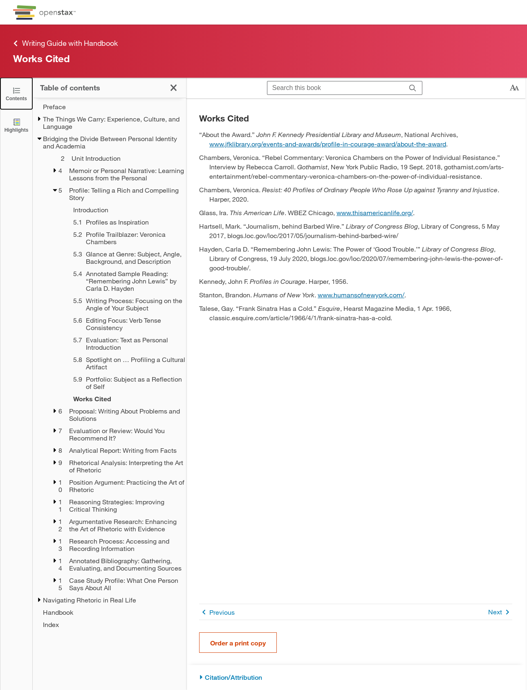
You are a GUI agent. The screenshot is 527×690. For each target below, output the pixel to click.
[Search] (413, 87)
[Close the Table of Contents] (16, 93)
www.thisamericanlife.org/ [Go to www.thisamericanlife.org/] (374, 212)
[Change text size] (514, 88)
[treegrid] (109, 365)
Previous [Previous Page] (217, 612)
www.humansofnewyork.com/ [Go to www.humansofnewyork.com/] (361, 295)
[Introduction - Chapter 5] (119, 210)
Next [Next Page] (500, 612)
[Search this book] (335, 87)
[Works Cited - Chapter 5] (119, 398)
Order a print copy (238, 643)
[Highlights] (16, 125)
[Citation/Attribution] (355, 677)
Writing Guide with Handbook (65, 43)
